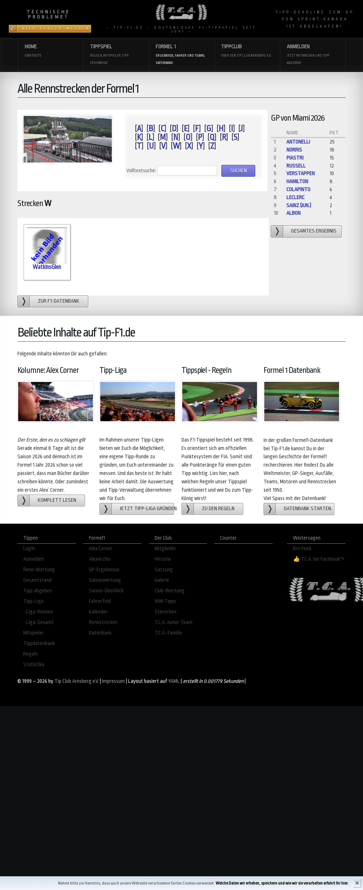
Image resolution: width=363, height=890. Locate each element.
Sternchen (165, 612)
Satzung (164, 570)
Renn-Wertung (39, 570)
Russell (296, 166)
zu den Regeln (218, 509)
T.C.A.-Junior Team (173, 622)
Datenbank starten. (308, 509)
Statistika (33, 664)
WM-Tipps (165, 601)
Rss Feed (302, 548)
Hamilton (297, 181)
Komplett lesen (57, 500)
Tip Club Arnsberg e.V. (76, 681)
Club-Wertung (169, 591)
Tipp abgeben (37, 591)
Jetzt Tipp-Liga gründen (147, 509)
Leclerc (295, 197)
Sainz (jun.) (298, 205)
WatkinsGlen (47, 267)
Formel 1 (181, 55)
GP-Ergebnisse (104, 570)
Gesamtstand (37, 580)
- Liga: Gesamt (38, 622)
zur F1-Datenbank (58, 301)
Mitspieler (33, 633)
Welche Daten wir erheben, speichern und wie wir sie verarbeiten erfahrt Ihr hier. (282, 883)
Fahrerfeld (100, 601)
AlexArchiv (100, 559)
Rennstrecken (103, 622)
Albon (293, 213)
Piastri (294, 158)
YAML (174, 681)
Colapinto (298, 189)
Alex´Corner (101, 548)
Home (50, 51)
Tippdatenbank (39, 643)
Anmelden (312, 55)
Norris (294, 150)
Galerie (162, 580)
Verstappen (300, 173)
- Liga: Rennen (38, 612)
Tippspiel (116, 55)
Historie (163, 559)
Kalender (98, 612)
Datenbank (100, 633)
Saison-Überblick (106, 591)
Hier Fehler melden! (56, 29)
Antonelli (298, 142)
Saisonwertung (105, 580)
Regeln (30, 654)
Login (29, 548)
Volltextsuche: (141, 171)
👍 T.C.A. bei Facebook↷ (318, 559)
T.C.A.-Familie (168, 633)
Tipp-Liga (33, 601)
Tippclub (247, 51)
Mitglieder (165, 548)
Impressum (113, 681)
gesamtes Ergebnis (314, 231)
